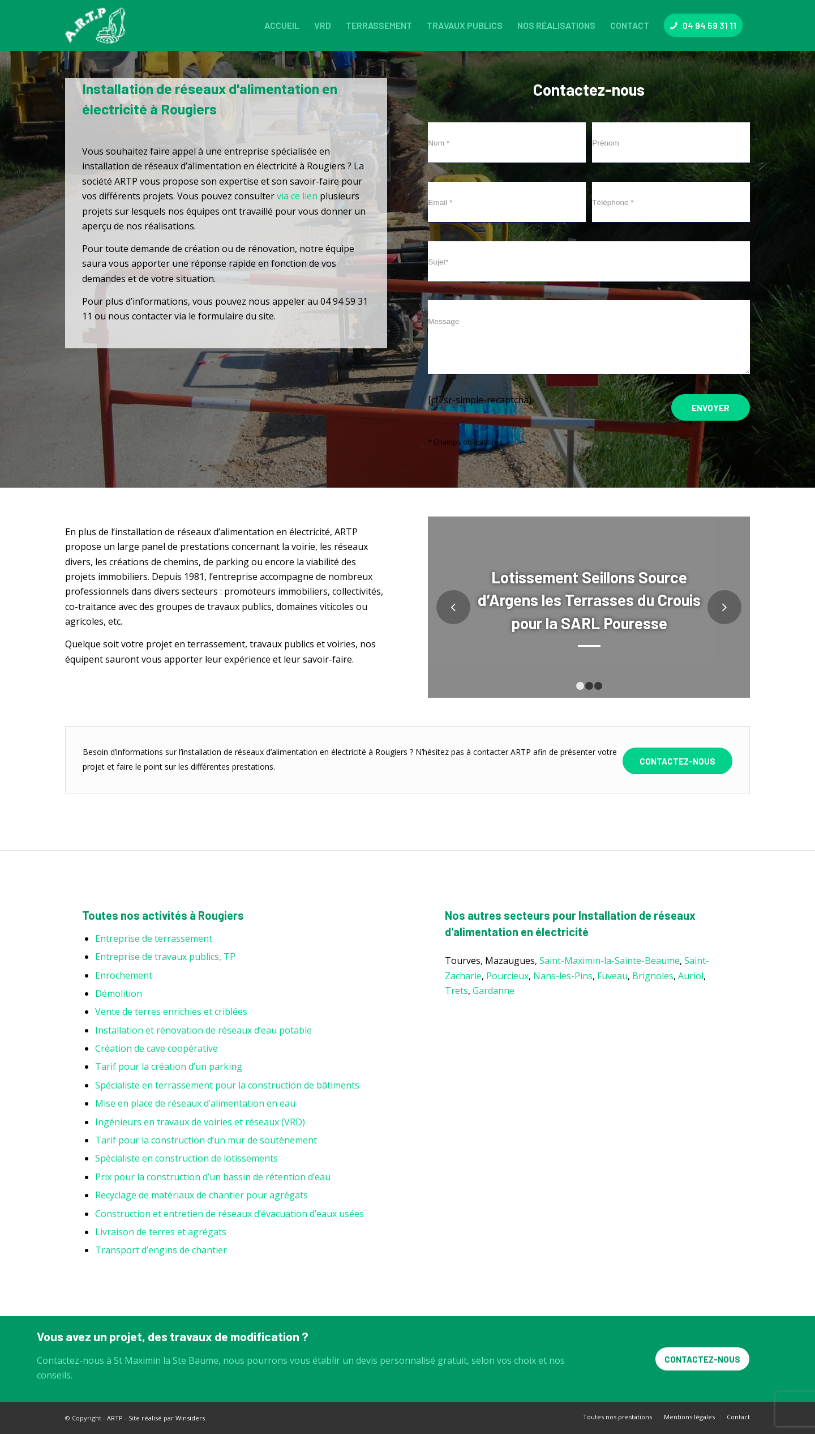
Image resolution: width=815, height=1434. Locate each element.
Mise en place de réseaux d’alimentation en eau (195, 1103)
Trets (456, 990)
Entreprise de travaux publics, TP (165, 956)
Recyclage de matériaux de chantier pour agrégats (201, 1195)
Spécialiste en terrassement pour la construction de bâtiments (227, 1085)
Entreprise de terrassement (153, 938)
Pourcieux (507, 976)
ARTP (115, 1418)
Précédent (453, 607)
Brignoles (653, 976)
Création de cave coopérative (156, 1048)
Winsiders (190, 1418)
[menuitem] (282, 25)
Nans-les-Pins (563, 976)
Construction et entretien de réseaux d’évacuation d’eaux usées (229, 1213)
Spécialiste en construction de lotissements (186, 1158)
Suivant (724, 607)
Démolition (118, 993)
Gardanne (493, 990)
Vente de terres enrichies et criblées (171, 1011)
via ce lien (297, 196)
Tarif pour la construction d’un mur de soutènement (206, 1140)
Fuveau (612, 976)
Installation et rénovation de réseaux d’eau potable (203, 1030)
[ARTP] (98, 25)
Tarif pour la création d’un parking (168, 1066)
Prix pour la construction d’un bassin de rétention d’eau (213, 1177)
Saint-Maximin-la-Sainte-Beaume (609, 960)
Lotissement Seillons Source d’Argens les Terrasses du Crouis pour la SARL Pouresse (589, 600)
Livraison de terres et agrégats (160, 1232)
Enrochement (123, 975)
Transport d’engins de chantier (161, 1250)
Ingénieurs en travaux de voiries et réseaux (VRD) (200, 1122)
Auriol (691, 976)
